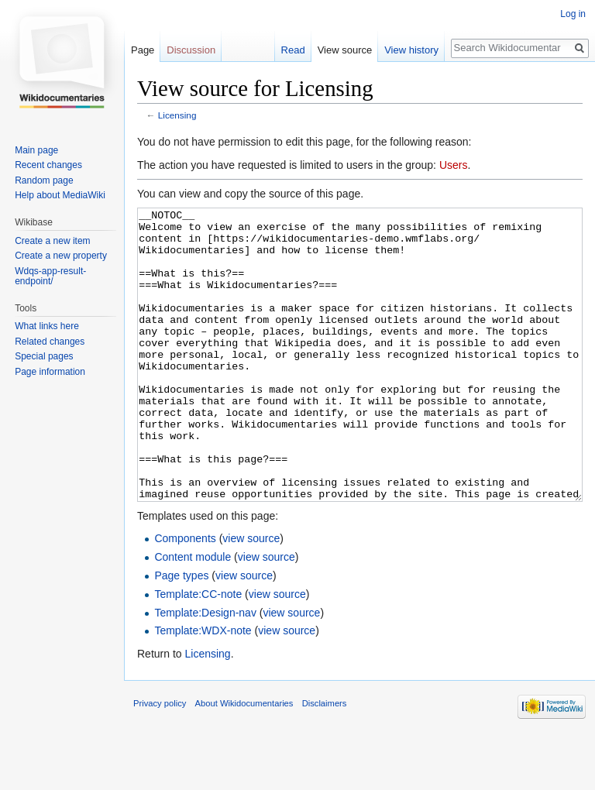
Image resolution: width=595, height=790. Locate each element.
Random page (44, 180)
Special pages (44, 356)
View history (411, 50)
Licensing (177, 115)
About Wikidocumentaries (244, 761)
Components (184, 596)
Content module (192, 615)
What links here (47, 326)
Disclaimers (324, 761)
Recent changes (48, 165)
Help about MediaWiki (60, 195)
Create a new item (52, 240)
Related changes (49, 341)
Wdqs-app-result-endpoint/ (50, 276)
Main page (36, 150)
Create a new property (61, 255)
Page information (50, 371)
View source (345, 50)
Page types (181, 633)
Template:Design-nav (205, 671)
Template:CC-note (198, 652)
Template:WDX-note (202, 688)
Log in (573, 14)
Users (453, 165)
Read (293, 50)
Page (142, 50)
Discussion (191, 50)
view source (251, 596)
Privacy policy (159, 761)
